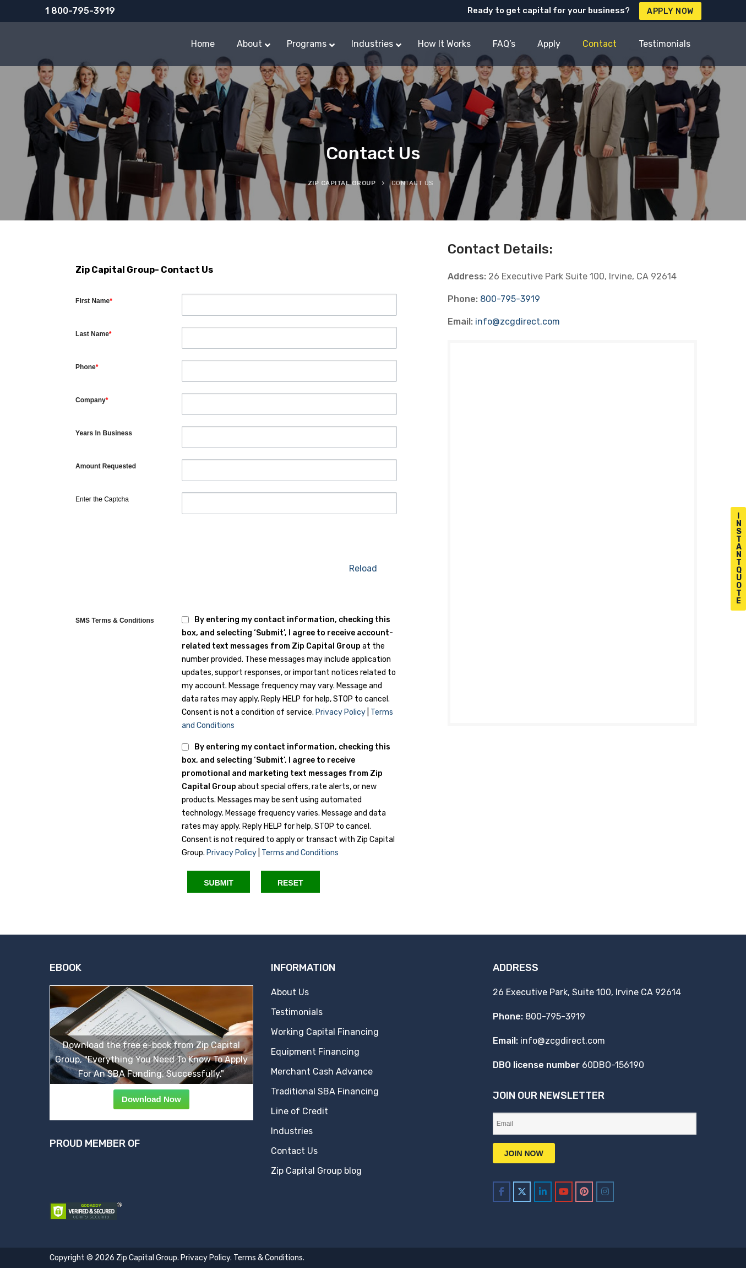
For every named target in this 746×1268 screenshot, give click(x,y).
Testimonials (297, 1012)
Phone (86, 367)
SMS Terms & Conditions (114, 620)
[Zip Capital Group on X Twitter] (522, 1191)
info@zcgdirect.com (517, 321)
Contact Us (294, 1151)
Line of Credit (299, 1111)
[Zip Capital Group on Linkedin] (543, 1191)
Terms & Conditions (268, 1257)
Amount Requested (105, 466)
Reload (363, 568)
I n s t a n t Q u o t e (739, 558)
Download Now (151, 1099)
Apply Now (670, 11)
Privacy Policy (340, 712)
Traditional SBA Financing (325, 1091)
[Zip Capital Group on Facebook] (501, 1191)
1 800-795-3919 (80, 11)
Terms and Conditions (300, 852)
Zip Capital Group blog (316, 1171)
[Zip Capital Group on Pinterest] (584, 1191)
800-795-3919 (510, 299)
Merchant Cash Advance (322, 1071)
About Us (290, 992)
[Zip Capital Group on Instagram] (605, 1191)
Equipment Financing (315, 1051)
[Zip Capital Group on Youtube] (564, 1191)
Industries (292, 1131)
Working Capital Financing (325, 1032)
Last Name (93, 334)
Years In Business (103, 433)
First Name (93, 301)
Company (91, 400)
